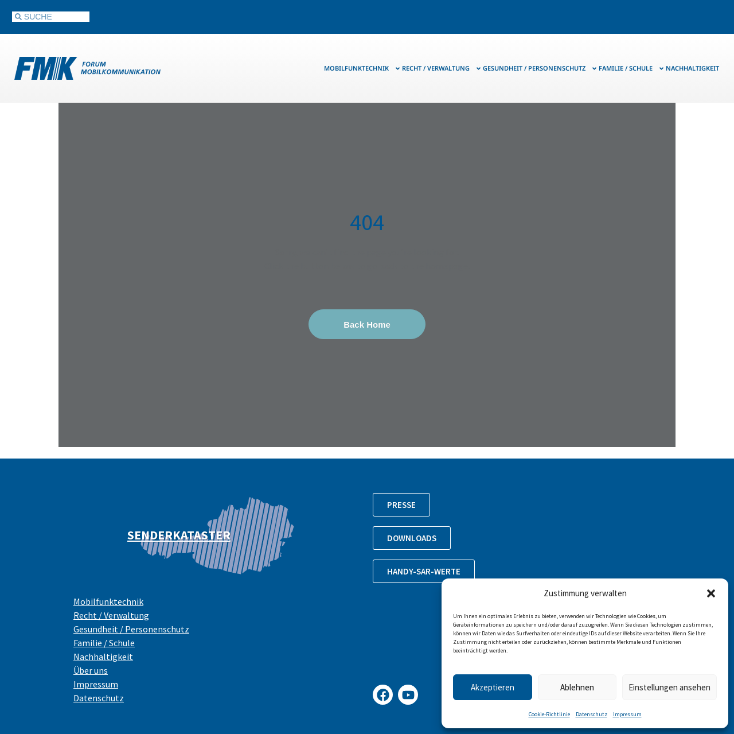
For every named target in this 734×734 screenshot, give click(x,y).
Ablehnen (577, 687)
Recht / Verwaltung (442, 68)
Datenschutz (591, 714)
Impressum (627, 714)
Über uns (90, 670)
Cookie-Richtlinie (549, 714)
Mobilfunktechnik (362, 68)
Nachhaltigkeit (692, 68)
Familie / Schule (632, 68)
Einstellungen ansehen (669, 687)
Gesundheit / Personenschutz (540, 68)
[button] (711, 593)
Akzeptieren (492, 687)
